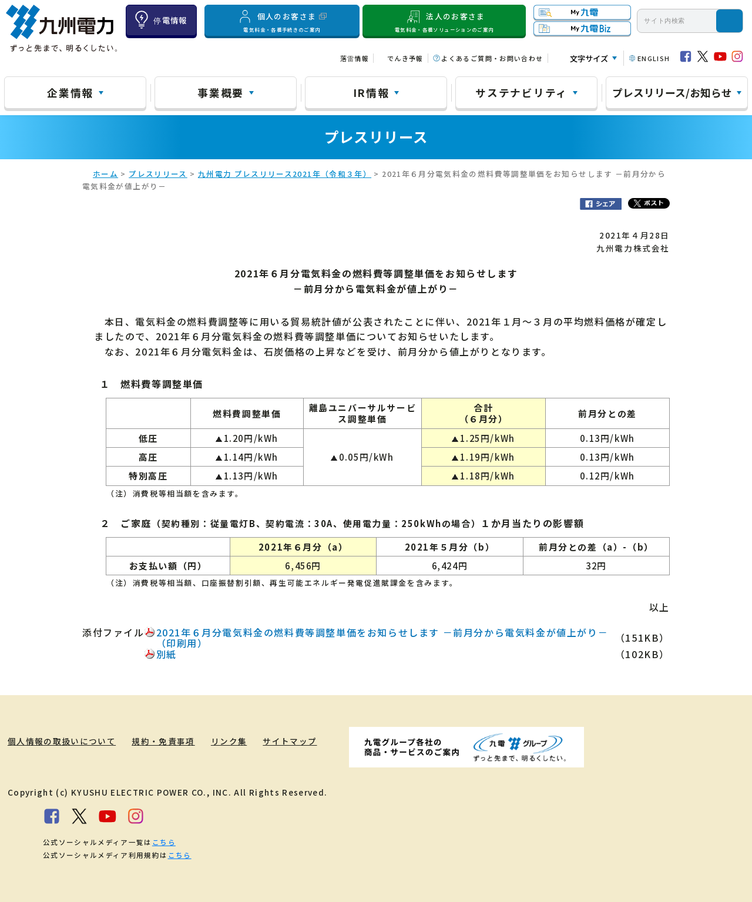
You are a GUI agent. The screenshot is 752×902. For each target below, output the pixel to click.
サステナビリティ (521, 92)
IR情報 (371, 92)
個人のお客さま (282, 20)
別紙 (166, 654)
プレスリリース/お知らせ (672, 92)
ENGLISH (653, 58)
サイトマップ (290, 741)
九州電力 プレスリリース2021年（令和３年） (284, 173)
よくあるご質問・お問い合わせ (492, 58)
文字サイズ (589, 58)
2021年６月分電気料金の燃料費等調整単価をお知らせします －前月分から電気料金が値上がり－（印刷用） (382, 637)
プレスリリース (158, 173)
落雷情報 (354, 58)
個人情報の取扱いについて (62, 741)
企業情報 (70, 92)
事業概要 (220, 92)
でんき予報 (405, 58)
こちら (164, 842)
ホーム (105, 173)
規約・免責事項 (163, 741)
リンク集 (229, 741)
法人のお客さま (444, 20)
